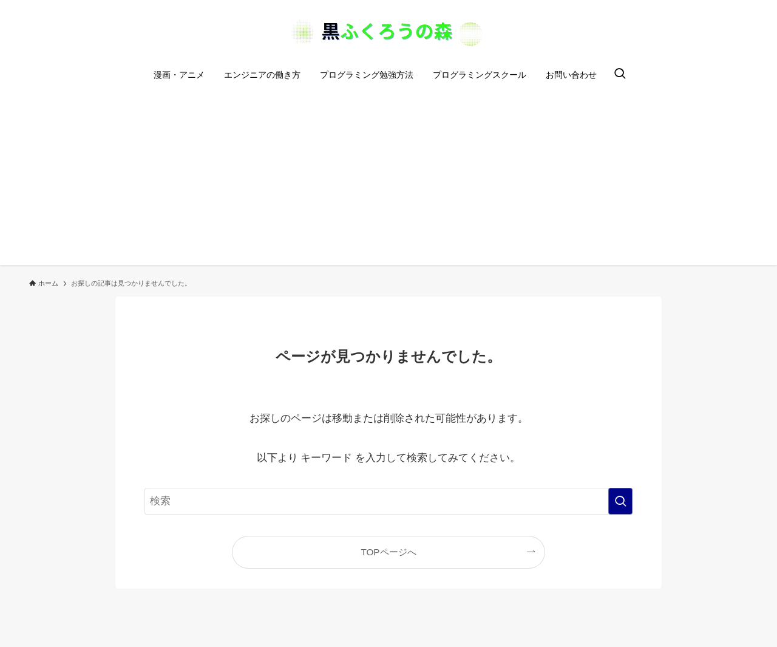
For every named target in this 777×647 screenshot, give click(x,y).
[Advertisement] (388, 180)
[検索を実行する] (620, 501)
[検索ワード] (388, 501)
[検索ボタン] (619, 75)
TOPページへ (388, 552)
